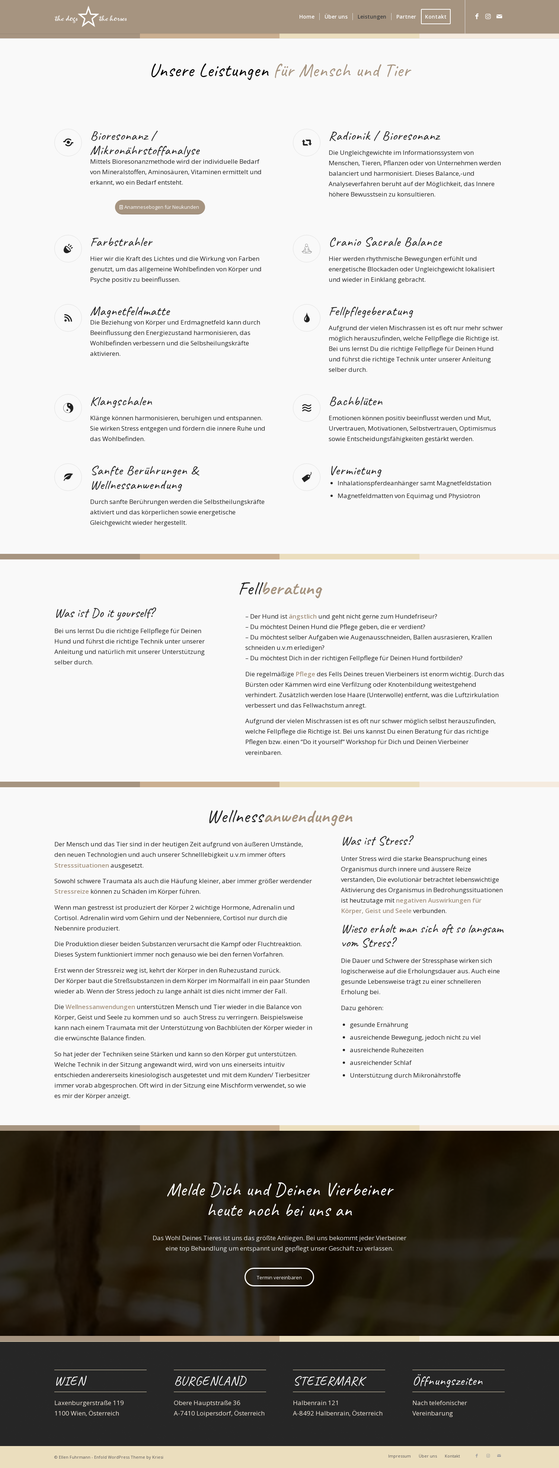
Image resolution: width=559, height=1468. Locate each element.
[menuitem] (306, 16)
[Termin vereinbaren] (279, 1277)
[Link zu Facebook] (476, 16)
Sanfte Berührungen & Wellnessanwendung (144, 477)
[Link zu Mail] (499, 16)
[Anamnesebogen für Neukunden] (160, 207)
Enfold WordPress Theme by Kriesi (128, 1457)
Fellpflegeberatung (371, 311)
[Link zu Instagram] (487, 16)
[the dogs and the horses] (90, 16)
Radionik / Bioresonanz (384, 135)
